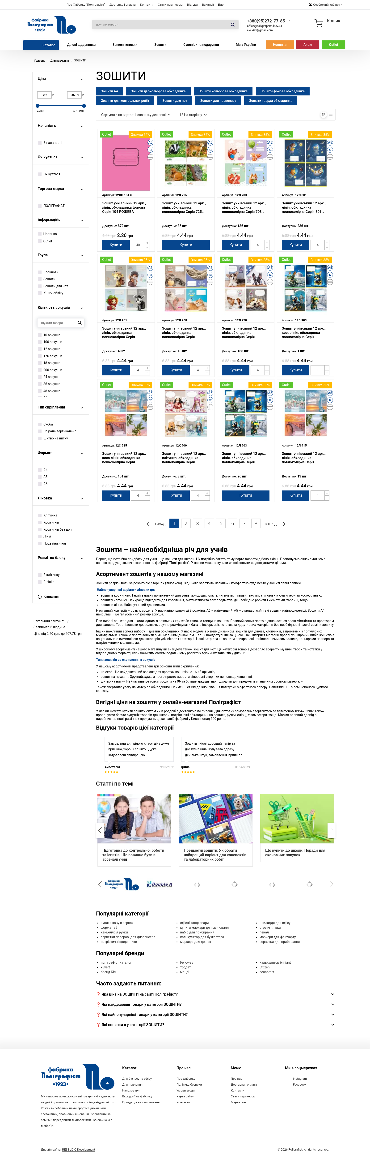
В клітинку (48, 575)
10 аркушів (49, 335)
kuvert (105, 967)
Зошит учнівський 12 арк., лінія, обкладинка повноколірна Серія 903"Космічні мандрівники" (245, 457)
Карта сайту (185, 1096)
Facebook (299, 1084)
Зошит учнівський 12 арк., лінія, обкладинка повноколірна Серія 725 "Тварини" (184, 207)
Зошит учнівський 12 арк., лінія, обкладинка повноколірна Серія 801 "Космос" (303, 207)
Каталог (48, 45)
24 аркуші (48, 377)
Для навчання (132, 1084)
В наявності (50, 143)
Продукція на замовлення (141, 1102)
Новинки (279, 45)
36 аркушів (49, 384)
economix (267, 972)
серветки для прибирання (280, 942)
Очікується (49, 174)
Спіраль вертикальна (57, 431)
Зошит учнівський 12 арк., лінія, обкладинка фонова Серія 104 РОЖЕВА (124, 207)
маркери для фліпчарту (278, 937)
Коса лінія (48, 522)
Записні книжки (125, 45)
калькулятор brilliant (275, 962)
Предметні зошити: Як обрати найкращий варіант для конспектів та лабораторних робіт (215, 855)
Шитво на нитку (53, 438)
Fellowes (186, 962)
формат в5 (109, 927)
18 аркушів (49, 363)
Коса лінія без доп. (55, 529)
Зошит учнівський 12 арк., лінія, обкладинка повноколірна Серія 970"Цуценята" (244, 332)
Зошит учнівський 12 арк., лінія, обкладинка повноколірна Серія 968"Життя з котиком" (184, 332)
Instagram (300, 1078)
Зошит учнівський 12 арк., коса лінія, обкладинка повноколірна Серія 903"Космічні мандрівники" (304, 332)
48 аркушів (49, 391)
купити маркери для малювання (205, 927)
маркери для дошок (195, 942)
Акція (307, 45)
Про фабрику (186, 1078)
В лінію (46, 582)
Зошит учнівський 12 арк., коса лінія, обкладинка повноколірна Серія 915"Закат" (124, 457)
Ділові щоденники (81, 45)
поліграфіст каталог (116, 962)
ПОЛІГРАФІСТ (51, 206)
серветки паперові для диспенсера (128, 937)
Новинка (47, 234)
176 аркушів (50, 356)
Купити (116, 245)
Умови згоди (186, 1090)
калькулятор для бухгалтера (202, 937)
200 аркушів (50, 370)
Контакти (146, 4)
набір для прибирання (197, 932)
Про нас (236, 1078)
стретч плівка (270, 927)
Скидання (48, 596)
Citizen (265, 967)
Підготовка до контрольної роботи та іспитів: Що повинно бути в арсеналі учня (133, 855)
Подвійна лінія (52, 543)
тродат (185, 967)
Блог (221, 4)
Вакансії (208, 4)
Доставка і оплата (122, 4)
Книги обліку (50, 293)
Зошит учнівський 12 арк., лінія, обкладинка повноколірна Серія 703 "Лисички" (244, 207)
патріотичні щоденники (119, 942)
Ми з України (246, 45)
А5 (42, 477)
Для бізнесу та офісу (137, 1078)
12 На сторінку (193, 115)
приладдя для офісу (275, 923)
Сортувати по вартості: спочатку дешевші (135, 115)
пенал (264, 932)
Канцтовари (130, 1090)
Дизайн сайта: (68, 1149)
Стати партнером (170, 4)
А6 (42, 484)
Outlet (333, 45)
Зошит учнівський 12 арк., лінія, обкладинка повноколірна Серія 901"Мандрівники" (124, 332)
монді (184, 972)
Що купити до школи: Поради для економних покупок (295, 852)
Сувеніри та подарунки (201, 45)
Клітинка (47, 515)
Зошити (160, 45)
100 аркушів (50, 342)
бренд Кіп (108, 972)
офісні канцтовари (194, 923)
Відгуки (192, 4)
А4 (42, 470)
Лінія (44, 536)
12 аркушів (49, 349)
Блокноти (48, 272)
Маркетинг (238, 1102)
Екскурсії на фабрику (137, 1096)
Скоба (45, 424)
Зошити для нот (53, 286)
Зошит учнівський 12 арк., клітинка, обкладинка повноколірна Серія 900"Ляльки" (184, 457)
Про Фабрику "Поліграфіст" (86, 4)
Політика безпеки (189, 1084)
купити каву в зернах (117, 923)
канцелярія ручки (114, 932)
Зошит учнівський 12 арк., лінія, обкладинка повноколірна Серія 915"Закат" (303, 457)
